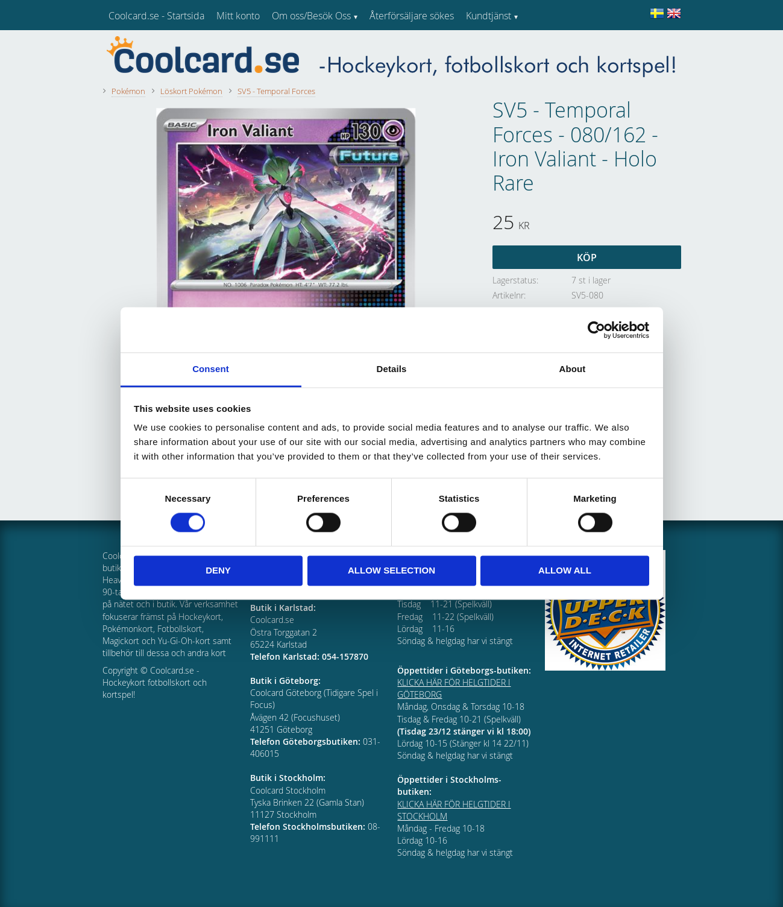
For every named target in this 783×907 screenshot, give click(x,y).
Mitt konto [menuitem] (238, 15)
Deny (218, 570)
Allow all (564, 570)
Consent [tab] (210, 369)
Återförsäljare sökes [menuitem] (411, 15)
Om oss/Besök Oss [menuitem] (311, 15)
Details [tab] (392, 369)
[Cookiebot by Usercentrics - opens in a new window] (596, 330)
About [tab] (572, 369)
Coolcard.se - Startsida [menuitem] (156, 15)
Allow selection (391, 570)
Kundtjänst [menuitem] (488, 15)
